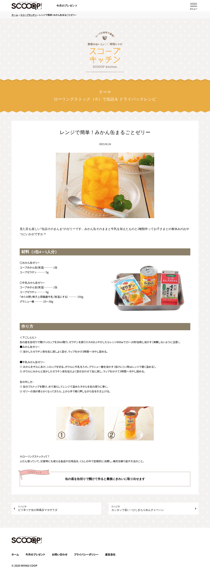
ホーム (14, 15)
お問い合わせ (59, 554)
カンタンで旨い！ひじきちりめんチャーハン (151, 508)
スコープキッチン (28, 15)
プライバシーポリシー (86, 554)
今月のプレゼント (66, 5)
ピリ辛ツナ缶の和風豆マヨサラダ (58, 508)
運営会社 (110, 554)
